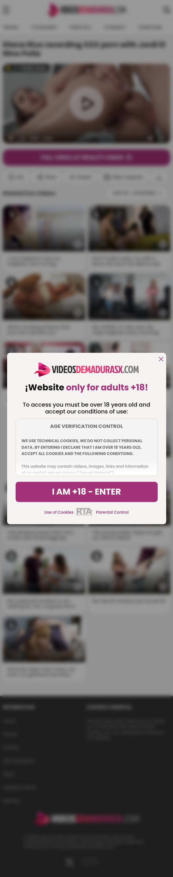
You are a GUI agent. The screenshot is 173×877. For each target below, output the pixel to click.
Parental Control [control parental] (112, 512)
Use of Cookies (59, 512)
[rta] (84, 515)
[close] (161, 359)
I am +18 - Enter (86, 492)
